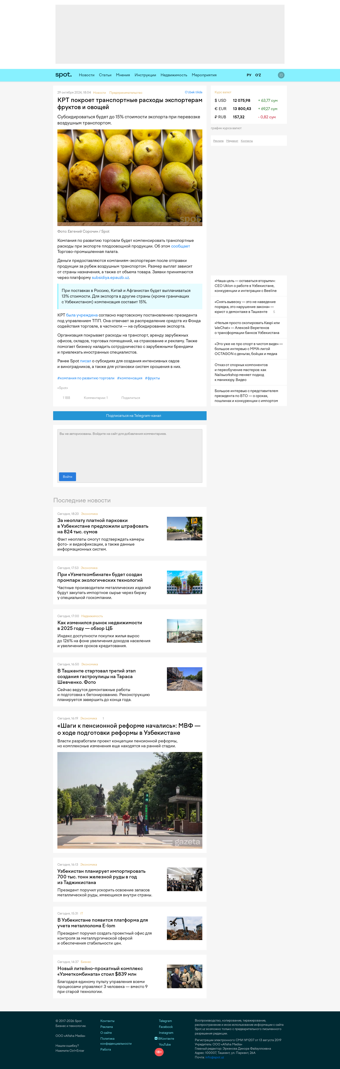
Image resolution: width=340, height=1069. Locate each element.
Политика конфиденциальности (116, 1041)
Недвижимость (174, 75)
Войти (67, 477)
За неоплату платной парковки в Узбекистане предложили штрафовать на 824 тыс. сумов (102, 525)
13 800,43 (242, 109)
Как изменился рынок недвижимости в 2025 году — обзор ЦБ (99, 625)
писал (85, 361)
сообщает (180, 246)
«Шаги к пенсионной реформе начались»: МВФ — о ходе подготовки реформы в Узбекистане (128, 729)
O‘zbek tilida (193, 92)
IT (81, 913)
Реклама (218, 140)
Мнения (123, 75)
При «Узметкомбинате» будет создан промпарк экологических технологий (100, 577)
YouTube (163, 1044)
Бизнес (86, 962)
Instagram (164, 1033)
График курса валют (228, 128)
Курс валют (223, 92)
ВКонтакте (164, 1038)
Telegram (163, 1021)
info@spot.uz (214, 1057)
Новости (86, 75)
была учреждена (82, 315)
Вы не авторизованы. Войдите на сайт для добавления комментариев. (130, 450)
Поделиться (128, 398)
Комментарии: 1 (93, 398)
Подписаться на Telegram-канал (130, 415)
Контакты (247, 140)
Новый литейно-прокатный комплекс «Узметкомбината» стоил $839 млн (100, 971)
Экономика (89, 514)
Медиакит (232, 140)
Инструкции (145, 75)
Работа (105, 1049)
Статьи (105, 75)
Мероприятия (204, 75)
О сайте (106, 1033)
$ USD (220, 100)
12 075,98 (241, 100)
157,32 (238, 117)
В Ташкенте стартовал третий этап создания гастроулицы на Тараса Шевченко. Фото (96, 676)
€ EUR (220, 109)
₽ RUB (220, 117)
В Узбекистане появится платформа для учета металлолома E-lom (102, 922)
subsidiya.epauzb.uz (110, 277)
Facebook (164, 1027)
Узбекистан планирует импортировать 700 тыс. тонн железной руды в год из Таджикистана (101, 876)
